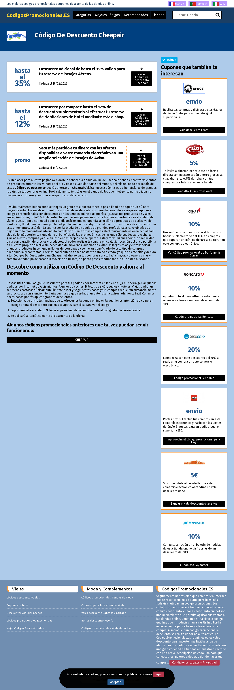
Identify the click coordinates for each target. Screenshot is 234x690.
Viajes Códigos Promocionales (25, 628)
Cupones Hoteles (17, 605)
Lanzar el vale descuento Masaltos (194, 503)
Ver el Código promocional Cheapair (141, 160)
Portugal (198, 4)
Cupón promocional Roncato (194, 316)
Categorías (82, 15)
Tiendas (158, 15)
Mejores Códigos (107, 15)
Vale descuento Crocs (194, 130)
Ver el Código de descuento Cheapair (142, 79)
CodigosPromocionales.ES (38, 15)
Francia (176, 4)
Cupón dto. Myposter (194, 565)
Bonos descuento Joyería (97, 620)
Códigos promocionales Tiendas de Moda (107, 597)
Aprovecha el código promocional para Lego (194, 441)
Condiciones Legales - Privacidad (194, 662)
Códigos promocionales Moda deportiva (106, 628)
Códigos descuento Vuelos (23, 597)
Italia (219, 4)
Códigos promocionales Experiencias (29, 620)
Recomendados (136, 15)
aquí (159, 674)
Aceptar (115, 682)
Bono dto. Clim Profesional (194, 191)
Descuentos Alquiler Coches (24, 613)
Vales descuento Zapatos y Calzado (103, 613)
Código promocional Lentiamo (194, 378)
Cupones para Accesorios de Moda (103, 605)
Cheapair (81, 339)
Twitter (169, 60)
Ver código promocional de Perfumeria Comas (194, 254)
